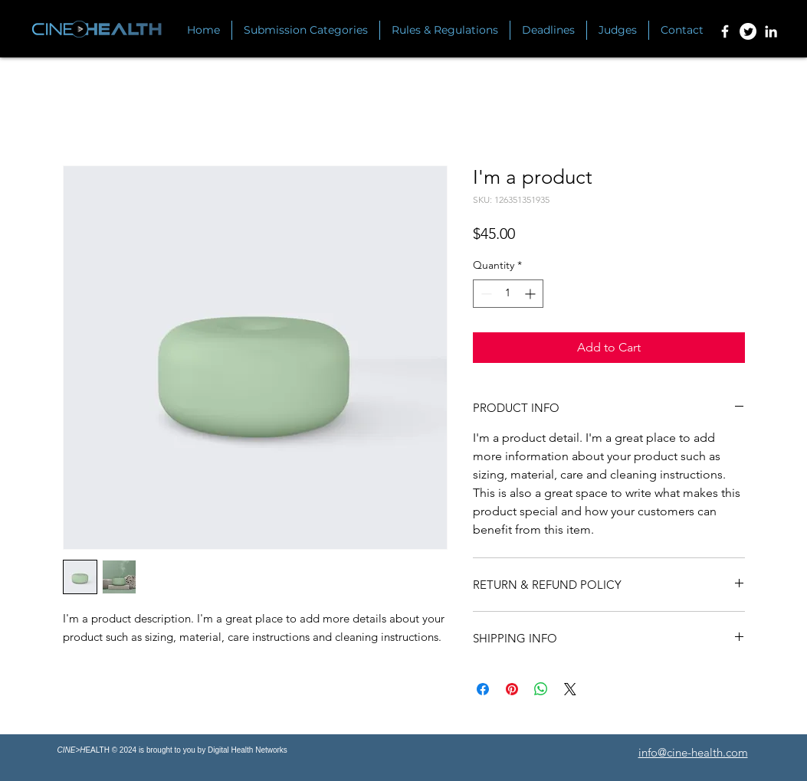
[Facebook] (725, 31)
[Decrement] (484, 293)
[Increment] (531, 293)
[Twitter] (748, 31)
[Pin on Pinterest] (512, 689)
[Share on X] (570, 689)
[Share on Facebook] (483, 689)
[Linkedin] (771, 31)
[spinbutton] (508, 293)
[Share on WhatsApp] (541, 689)
